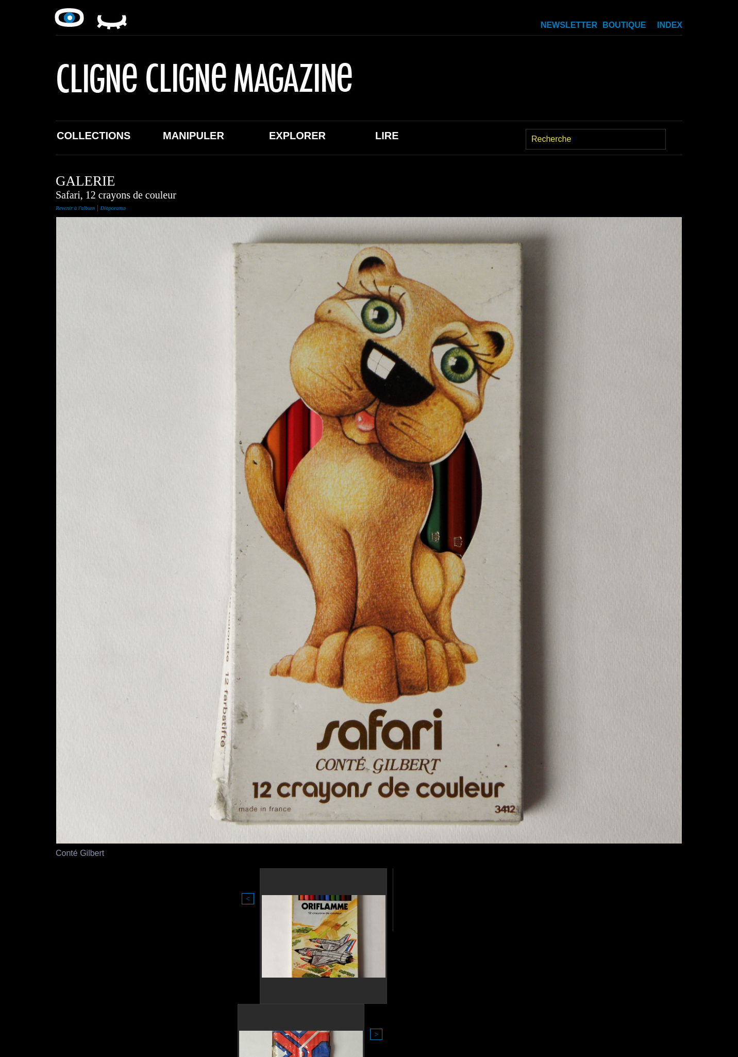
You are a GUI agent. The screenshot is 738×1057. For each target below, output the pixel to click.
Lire (387, 135)
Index (669, 25)
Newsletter (569, 25)
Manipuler (193, 135)
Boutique (624, 25)
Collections (93, 135)
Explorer (297, 135)
